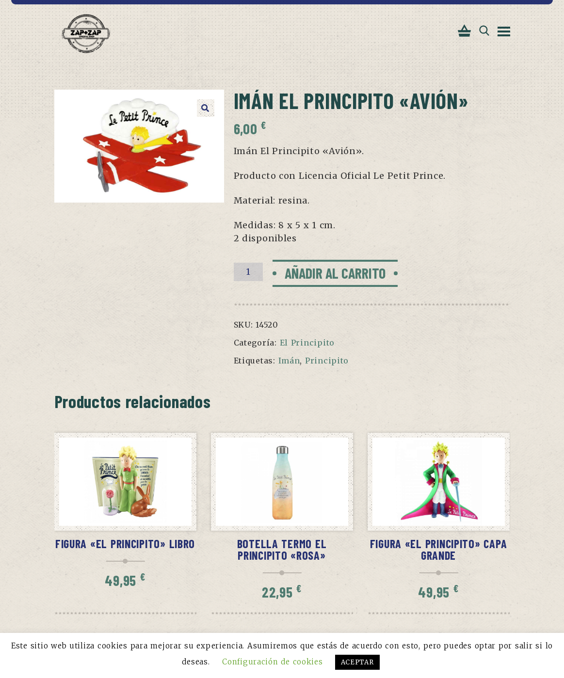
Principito (327, 360)
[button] (205, 108)
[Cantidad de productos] (248, 272)
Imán (289, 360)
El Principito (307, 342)
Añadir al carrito (335, 273)
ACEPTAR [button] (357, 662)
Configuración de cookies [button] (272, 661)
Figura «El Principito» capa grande (438, 549)
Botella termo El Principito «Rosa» (282, 549)
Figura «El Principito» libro (125, 543)
